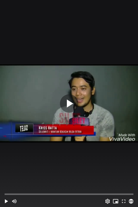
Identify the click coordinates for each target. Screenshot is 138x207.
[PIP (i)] (115, 201)
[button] (6, 201)
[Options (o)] (107, 201)
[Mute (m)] (14, 201)
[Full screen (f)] (123, 201)
